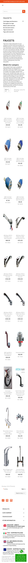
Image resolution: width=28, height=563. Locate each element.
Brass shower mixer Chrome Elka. (20, 432)
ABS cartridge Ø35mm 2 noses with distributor (20, 198)
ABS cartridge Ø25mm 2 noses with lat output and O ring (8, 121)
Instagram (11, 500)
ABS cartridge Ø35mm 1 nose (8, 159)
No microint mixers (8, 28)
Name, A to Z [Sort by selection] (7, 90)
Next (24, 489)
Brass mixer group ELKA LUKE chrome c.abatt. (8, 432)
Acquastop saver (20, 352)
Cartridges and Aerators (10, 21)
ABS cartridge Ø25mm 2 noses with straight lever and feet (20, 121)
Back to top (20, 493)
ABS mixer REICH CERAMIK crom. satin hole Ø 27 (8, 237)
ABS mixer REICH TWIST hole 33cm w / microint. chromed (7, 315)
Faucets (7, 18)
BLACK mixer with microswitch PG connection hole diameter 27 (20, 393)
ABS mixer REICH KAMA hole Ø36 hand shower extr (20, 237)
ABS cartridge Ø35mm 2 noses (8, 197)
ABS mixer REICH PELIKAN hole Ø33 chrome (20, 275)
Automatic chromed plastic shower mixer (8, 392)
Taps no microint (8, 30)
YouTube (7, 500)
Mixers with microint (9, 25)
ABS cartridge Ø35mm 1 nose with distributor (20, 160)
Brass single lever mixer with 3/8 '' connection (8, 471)
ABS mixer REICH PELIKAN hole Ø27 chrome (7, 275)
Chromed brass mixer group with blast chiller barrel (20, 471)
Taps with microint (8, 32)
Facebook (3, 500)
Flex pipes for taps (8, 23)
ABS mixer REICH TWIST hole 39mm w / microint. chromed (20, 315)
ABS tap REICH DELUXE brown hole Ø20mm (8, 354)
